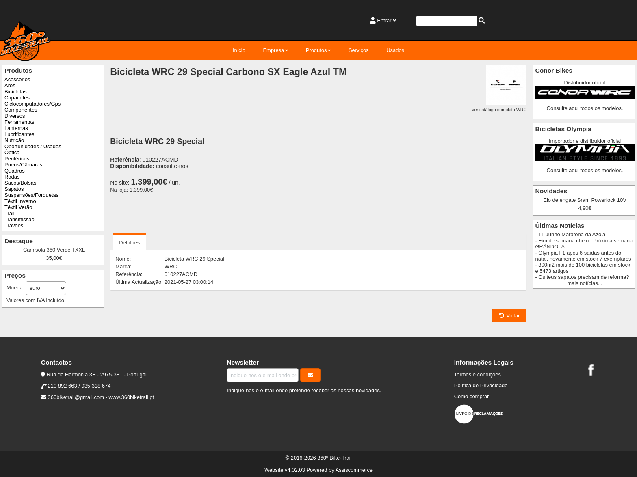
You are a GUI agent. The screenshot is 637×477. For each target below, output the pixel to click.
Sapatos (14, 189)
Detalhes (129, 243)
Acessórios (17, 79)
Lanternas (16, 128)
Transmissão (19, 219)
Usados (395, 50)
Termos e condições (477, 374)
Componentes (20, 110)
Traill (10, 213)
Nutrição (14, 140)
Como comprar (471, 396)
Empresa (273, 50)
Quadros (14, 171)
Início (239, 50)
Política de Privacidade (481, 385)
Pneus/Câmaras (23, 165)
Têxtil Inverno (20, 201)
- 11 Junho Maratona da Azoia (570, 234)
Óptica (12, 152)
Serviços (359, 50)
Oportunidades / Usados (32, 146)
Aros (9, 85)
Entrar (384, 20)
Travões (13, 225)
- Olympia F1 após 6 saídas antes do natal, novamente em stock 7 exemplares (583, 256)
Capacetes (17, 98)
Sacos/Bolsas (20, 183)
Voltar (509, 316)
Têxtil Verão (18, 207)
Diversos (14, 116)
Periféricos (16, 158)
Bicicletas (15, 91)
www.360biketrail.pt (131, 397)
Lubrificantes (19, 134)
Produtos (316, 50)
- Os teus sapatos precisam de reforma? (582, 277)
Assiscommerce (354, 470)
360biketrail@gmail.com (76, 397)
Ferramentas (19, 122)
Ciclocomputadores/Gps (32, 104)
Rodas (12, 177)
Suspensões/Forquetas (31, 195)
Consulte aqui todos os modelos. (585, 108)
